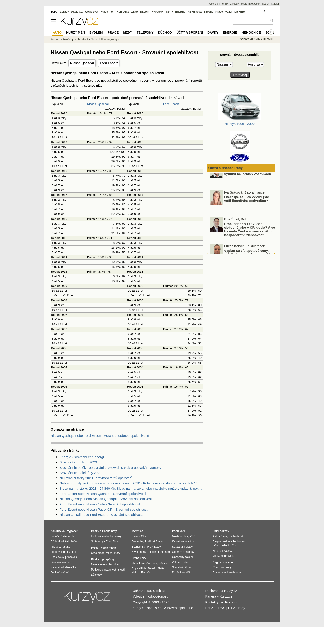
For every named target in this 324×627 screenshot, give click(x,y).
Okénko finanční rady (225, 168)
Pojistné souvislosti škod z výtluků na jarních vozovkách (247, 182)
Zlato (134, 11)
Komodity (123, 11)
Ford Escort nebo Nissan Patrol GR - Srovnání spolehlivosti (104, 509)
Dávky (212, 32)
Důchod (165, 32)
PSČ (192, 536)
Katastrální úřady (182, 546)
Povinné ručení (60, 572)
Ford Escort (109, 63)
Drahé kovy (139, 558)
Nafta (161, 568)
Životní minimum (60, 562)
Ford (166, 104)
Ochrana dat (142, 591)
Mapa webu (228, 555)
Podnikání (178, 531)
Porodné (113, 564)
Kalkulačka (194, 11)
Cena (224, 536)
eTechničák (229, 545)
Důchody (96, 574)
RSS (221, 608)
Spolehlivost (236, 536)
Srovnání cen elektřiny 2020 (81, 473)
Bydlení (96, 32)
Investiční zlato (148, 563)
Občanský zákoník (183, 557)
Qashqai (103, 104)
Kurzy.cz (55, 39)
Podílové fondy (154, 541)
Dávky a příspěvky (103, 559)
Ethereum (164, 551)
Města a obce (180, 536)
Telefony (145, 32)
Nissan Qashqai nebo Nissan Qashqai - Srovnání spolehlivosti (106, 499)
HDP (150, 546)
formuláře (186, 572)
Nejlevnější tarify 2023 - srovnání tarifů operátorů (96, 478)
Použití (210, 608)
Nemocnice (251, 32)
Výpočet (72, 531)
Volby (216, 555)
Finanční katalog (223, 550)
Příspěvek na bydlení (63, 551)
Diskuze (239, 11)
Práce (219, 11)
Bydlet (265, 3)
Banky (95, 531)
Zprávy (64, 11)
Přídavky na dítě (60, 546)
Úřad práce (97, 553)
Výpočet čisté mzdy (62, 536)
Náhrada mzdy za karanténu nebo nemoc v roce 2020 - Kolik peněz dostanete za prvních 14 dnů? (131, 483)
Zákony (208, 11)
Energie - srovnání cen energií (82, 457)
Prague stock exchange (227, 572)
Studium (275, 3)
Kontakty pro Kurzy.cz (221, 602)
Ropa (135, 568)
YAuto (244, 3)
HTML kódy (236, 608)
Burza (135, 536)
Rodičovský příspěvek (64, 557)
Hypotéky (157, 11)
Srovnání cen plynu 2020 (78, 462)
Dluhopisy (137, 541)
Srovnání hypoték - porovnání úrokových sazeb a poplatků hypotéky (110, 467)
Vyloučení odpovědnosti (150, 596)
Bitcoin (144, 11)
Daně (175, 572)
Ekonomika (138, 546)
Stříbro (163, 563)
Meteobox (254, 3)
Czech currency (222, 567)
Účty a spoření (189, 32)
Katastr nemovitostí (183, 541)
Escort (175, 104)
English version (223, 562)
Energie (180, 11)
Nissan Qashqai (82, 63)
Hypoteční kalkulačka (63, 567)
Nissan (91, 104)
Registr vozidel (222, 541)
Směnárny (97, 541)
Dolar (116, 541)
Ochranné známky (183, 551)
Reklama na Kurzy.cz (221, 591)
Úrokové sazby (100, 536)
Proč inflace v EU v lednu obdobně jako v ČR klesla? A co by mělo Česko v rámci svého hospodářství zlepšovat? (249, 239)
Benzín (152, 568)
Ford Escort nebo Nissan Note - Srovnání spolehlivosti (100, 504)
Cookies (159, 591)
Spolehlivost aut (79, 39)
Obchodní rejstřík (218, 3)
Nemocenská (99, 564)
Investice (137, 531)
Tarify (169, 11)
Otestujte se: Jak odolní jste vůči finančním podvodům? (246, 209)
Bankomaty (109, 531)
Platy (117, 553)
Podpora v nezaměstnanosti (108, 569)
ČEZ (144, 536)
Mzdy (127, 32)
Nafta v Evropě (141, 572)
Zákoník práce (180, 562)
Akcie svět (91, 11)
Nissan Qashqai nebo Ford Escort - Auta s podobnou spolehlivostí (100, 436)
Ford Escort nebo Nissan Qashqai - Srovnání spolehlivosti (103, 494)
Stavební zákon (181, 567)
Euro (108, 541)
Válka (228, 11)
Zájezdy (234, 3)
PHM (143, 568)
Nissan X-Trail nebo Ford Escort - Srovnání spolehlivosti (101, 514)
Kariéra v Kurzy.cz (218, 596)
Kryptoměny (139, 551)
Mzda (109, 553)
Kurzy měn (107, 11)
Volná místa (108, 547)
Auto (65, 39)
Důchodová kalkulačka (64, 541)
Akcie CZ (77, 11)
